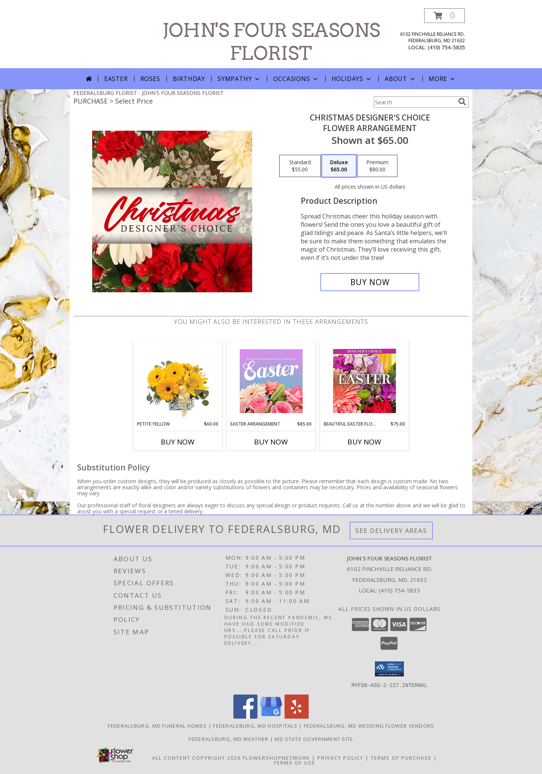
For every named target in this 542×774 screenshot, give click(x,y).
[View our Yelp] (297, 716)
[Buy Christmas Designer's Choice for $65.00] (369, 282)
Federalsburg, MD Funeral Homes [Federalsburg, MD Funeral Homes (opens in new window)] (157, 725)
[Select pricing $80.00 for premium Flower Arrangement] (377, 166)
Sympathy (239, 79)
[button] (444, 15)
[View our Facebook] (245, 716)
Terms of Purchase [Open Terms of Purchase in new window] (401, 757)
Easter (116, 79)
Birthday (189, 79)
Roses (150, 79)
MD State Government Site (314, 738)
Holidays (352, 79)
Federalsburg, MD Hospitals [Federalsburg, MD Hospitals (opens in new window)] (255, 725)
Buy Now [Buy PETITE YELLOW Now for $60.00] (178, 442)
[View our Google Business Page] (271, 716)
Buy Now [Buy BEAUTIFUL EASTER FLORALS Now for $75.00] (364, 442)
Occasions (296, 79)
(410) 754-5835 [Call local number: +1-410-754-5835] (446, 47)
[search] (462, 102)
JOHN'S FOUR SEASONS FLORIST (271, 41)
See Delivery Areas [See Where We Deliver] (391, 530)
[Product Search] (414, 102)
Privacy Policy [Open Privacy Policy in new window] (340, 757)
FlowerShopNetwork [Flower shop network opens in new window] (276, 757)
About (400, 79)
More (442, 79)
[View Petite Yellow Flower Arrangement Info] (177, 381)
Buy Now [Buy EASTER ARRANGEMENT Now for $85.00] (271, 442)
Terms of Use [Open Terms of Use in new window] (294, 762)
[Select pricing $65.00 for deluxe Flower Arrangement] (339, 166)
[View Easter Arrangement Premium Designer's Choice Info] (271, 381)
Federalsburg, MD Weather (228, 738)
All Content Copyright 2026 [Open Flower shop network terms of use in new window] (196, 757)
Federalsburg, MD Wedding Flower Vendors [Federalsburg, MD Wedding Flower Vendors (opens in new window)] (369, 725)
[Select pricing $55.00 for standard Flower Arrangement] (300, 166)
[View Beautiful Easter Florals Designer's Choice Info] (364, 381)
